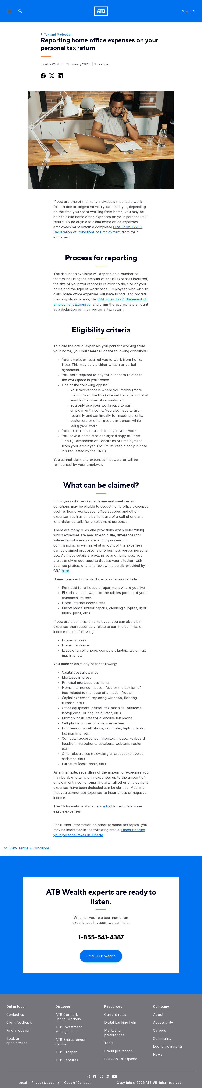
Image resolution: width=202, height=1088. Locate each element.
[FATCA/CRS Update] (120, 1059)
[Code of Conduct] (77, 1083)
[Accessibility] (163, 1022)
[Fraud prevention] (118, 1051)
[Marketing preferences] (114, 1032)
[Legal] (23, 1083)
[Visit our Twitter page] (101, 1077)
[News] (157, 1054)
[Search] (20, 11)
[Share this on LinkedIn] (60, 75)
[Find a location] (18, 1030)
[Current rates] (115, 1014)
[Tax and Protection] (101, 34)
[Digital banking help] (120, 1022)
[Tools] (108, 1043)
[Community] (162, 1038)
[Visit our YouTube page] (114, 1077)
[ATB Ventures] (66, 1060)
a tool (107, 806)
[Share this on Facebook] (43, 75)
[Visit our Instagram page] (88, 1077)
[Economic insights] (167, 1046)
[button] (9, 11)
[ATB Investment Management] (68, 1029)
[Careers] (159, 1030)
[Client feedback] (19, 1022)
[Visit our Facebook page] (95, 1077)
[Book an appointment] (16, 1040)
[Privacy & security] (46, 1083)
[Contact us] (15, 1014)
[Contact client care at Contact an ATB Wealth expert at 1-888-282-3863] (101, 937)
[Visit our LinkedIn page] (107, 1077)
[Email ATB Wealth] (101, 956)
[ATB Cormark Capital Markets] (68, 1016)
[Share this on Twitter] (51, 75)
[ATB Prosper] (66, 1052)
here (65, 571)
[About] (158, 1014)
